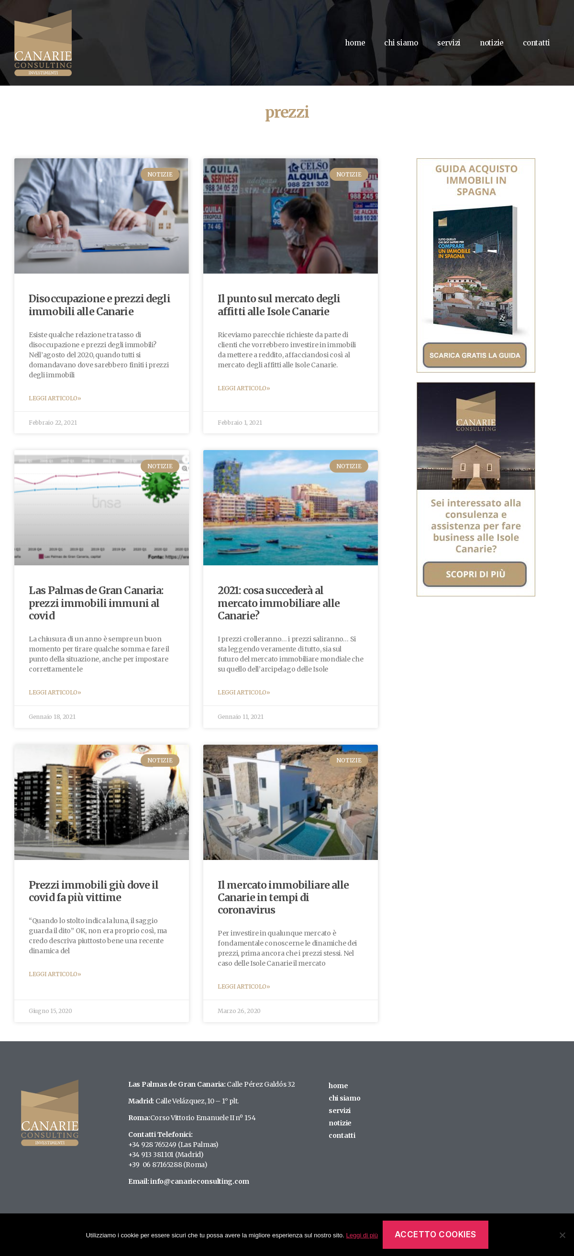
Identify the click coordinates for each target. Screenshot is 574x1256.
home (355, 42)
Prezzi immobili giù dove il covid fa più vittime (93, 891)
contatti (536, 42)
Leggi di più (362, 1235)
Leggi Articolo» (55, 398)
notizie (492, 42)
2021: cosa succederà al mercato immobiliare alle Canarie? (279, 603)
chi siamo (401, 42)
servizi (449, 42)
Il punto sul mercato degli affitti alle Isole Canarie (279, 305)
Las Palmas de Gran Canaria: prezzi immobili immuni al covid (96, 603)
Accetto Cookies (436, 1234)
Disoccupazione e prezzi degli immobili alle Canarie (99, 305)
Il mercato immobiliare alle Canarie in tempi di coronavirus (283, 898)
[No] (562, 1235)
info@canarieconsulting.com (199, 1181)
